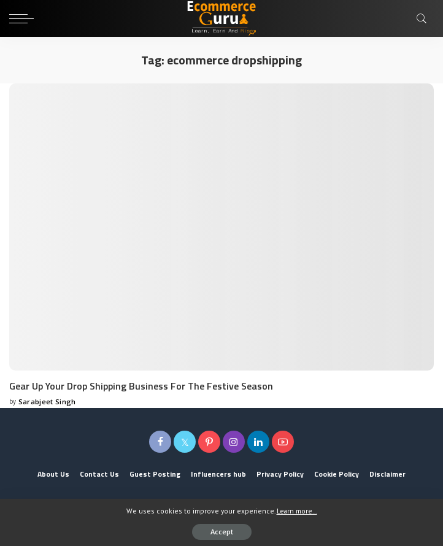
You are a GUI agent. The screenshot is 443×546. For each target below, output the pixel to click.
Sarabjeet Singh (47, 401)
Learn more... (297, 510)
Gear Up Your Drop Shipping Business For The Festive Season (141, 386)
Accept (221, 531)
